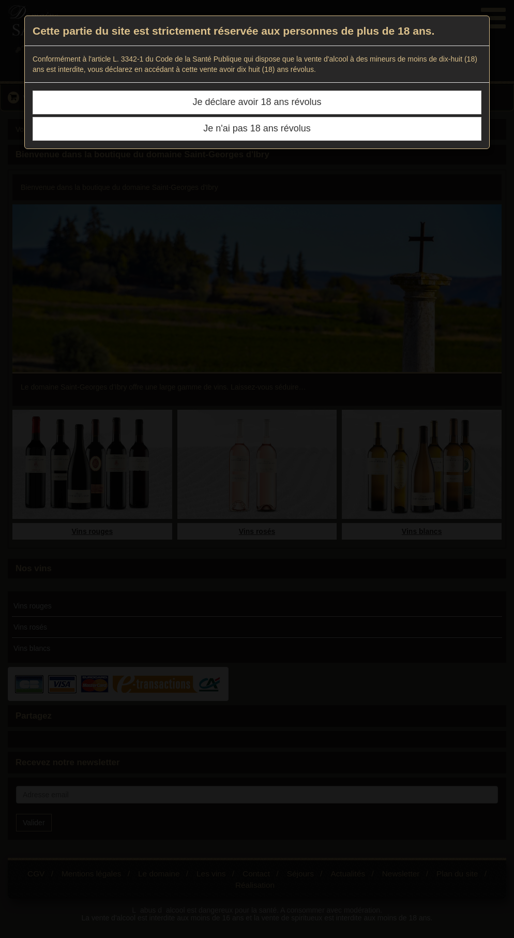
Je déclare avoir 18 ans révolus (256, 102)
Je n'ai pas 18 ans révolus (257, 128)
